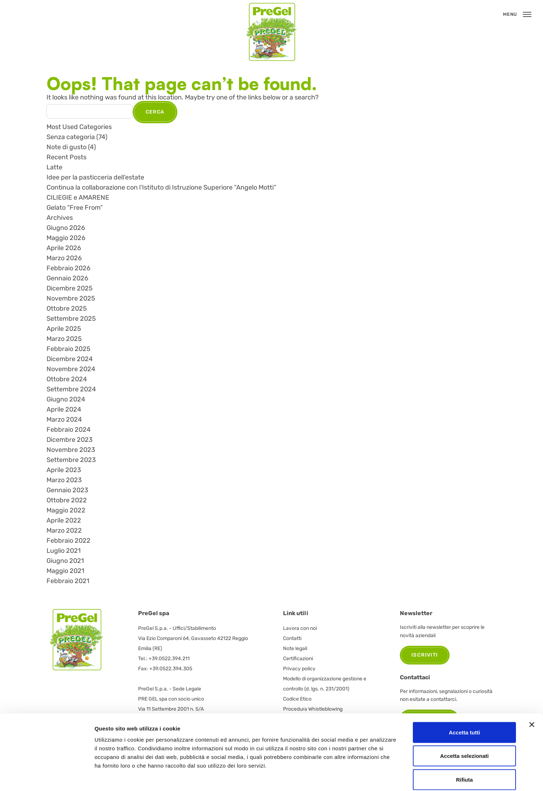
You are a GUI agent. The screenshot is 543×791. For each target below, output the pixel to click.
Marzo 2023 (64, 480)
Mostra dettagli (379, 777)
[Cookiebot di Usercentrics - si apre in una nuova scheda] (46, 777)
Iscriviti (424, 655)
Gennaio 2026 (67, 278)
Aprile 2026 (64, 248)
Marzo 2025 (64, 339)
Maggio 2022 (66, 510)
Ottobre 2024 (67, 379)
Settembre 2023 (71, 460)
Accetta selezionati (464, 720)
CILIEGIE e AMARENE (78, 197)
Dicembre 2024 (70, 359)
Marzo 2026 (64, 258)
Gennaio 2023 (67, 490)
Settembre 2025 (71, 319)
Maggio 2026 (66, 238)
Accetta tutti (464, 696)
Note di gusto (67, 147)
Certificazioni (298, 659)
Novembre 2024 (71, 369)
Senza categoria (71, 137)
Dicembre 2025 (70, 288)
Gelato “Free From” (75, 208)
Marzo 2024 (64, 419)
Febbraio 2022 (68, 541)
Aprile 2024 (64, 409)
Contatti (292, 638)
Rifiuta (464, 744)
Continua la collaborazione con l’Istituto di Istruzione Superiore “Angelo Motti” (161, 187)
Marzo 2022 (64, 530)
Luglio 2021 (64, 551)
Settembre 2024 (71, 389)
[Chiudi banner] (531, 688)
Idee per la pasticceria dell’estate (95, 177)
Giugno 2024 (66, 399)
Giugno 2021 (65, 561)
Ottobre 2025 (67, 308)
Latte (54, 167)
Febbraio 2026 (68, 268)
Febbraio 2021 (68, 581)
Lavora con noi (300, 628)
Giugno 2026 (66, 228)
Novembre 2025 (71, 298)
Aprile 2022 (64, 520)
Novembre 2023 (71, 450)
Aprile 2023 (64, 470)
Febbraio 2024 (68, 430)
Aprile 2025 (64, 329)
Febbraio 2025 (68, 349)
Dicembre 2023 (70, 440)
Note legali (295, 648)
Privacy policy (299, 669)
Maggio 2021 (65, 571)
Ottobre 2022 (67, 500)
